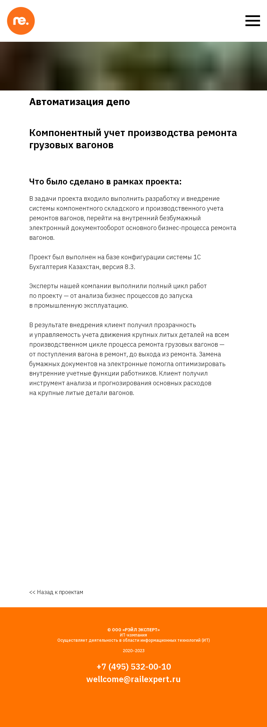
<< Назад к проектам (56, 592)
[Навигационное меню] (252, 20)
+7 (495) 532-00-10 (133, 666)
